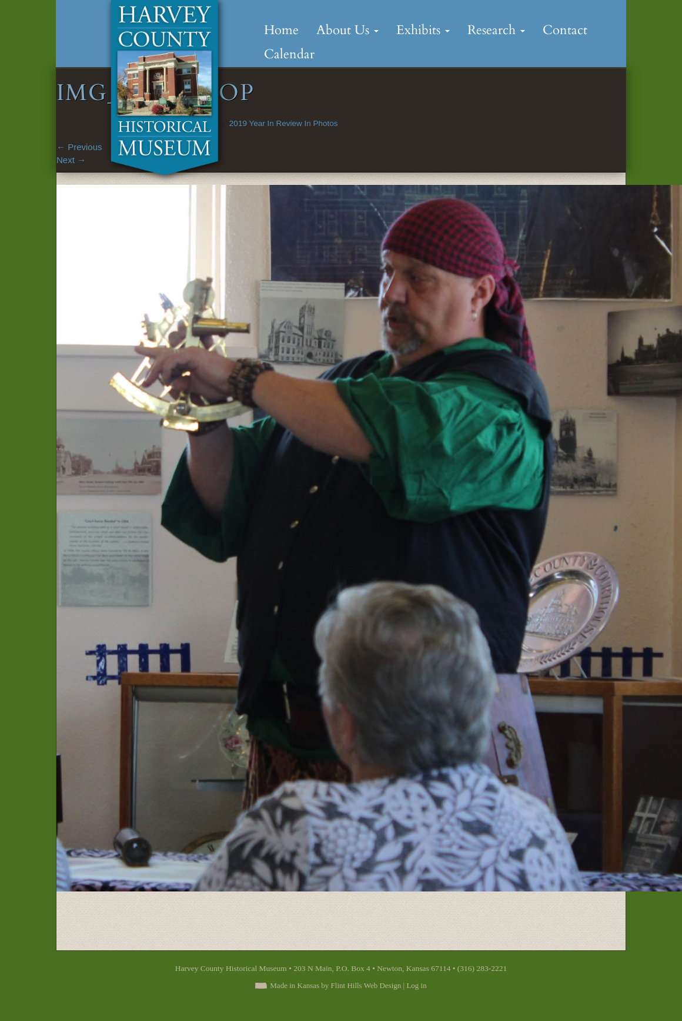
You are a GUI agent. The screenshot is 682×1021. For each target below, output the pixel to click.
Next (71, 160)
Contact (565, 30)
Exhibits (423, 30)
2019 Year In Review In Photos (283, 123)
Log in (416, 985)
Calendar (289, 54)
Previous (79, 147)
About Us (347, 30)
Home (281, 30)
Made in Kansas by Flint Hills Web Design (335, 985)
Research (496, 30)
